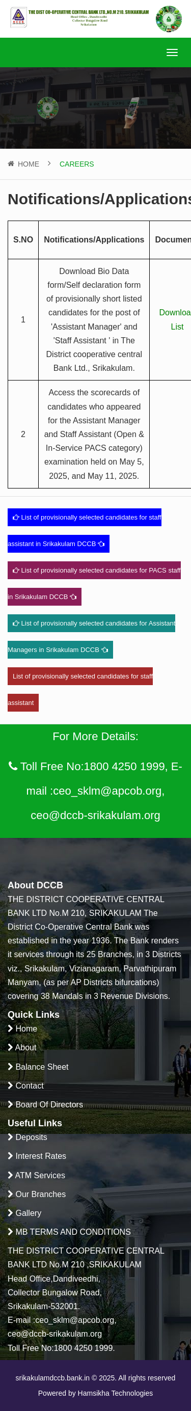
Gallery (27, 1213)
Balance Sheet (41, 1067)
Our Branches (39, 1194)
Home (28, 164)
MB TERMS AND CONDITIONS (72, 1232)
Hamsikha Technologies (114, 1393)
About (24, 1047)
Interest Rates (39, 1156)
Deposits (30, 1137)
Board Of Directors (48, 1104)
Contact (28, 1085)
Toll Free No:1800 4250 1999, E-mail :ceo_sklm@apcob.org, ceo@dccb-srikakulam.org (95, 788)
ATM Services (39, 1175)
